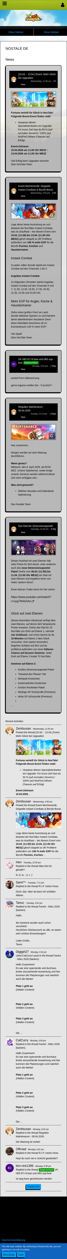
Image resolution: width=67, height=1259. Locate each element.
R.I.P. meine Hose (48, 886)
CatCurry (22, 1040)
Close (21, 1254)
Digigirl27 (22, 952)
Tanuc (20, 902)
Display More (33, 1186)
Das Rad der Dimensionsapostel (35, 526)
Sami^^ (21, 882)
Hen (19, 862)
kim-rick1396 (24, 366)
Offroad (21, 1149)
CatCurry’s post (30, 955)
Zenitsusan (23, 81)
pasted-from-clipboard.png (25, 378)
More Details (9, 1254)
